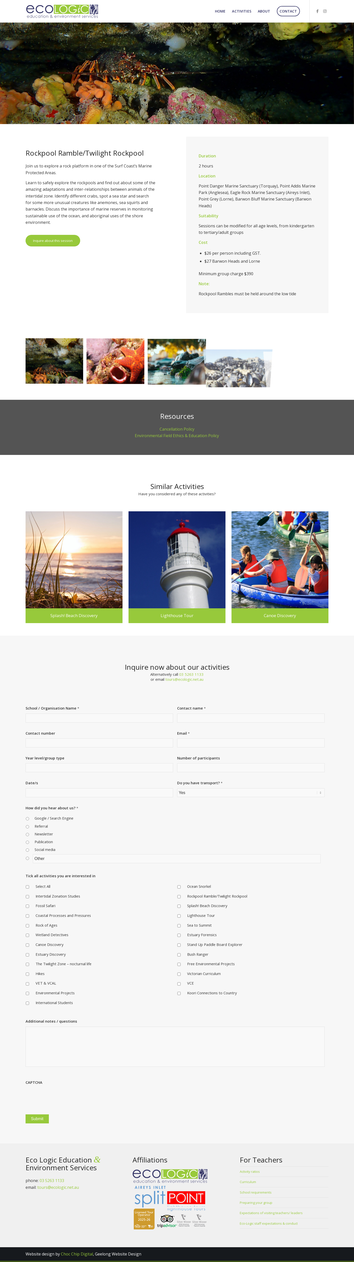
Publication (44, 841)
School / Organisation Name (52, 708)
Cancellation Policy (177, 429)
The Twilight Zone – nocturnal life (63, 963)
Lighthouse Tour (201, 915)
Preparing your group (256, 1202)
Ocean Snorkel (199, 886)
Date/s (32, 783)
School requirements (256, 1192)
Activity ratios (250, 1171)
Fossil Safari (45, 905)
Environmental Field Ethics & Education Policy (177, 435)
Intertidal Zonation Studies (58, 896)
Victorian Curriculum (204, 973)
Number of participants (198, 758)
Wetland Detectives (52, 934)
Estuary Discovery (51, 954)
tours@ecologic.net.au (184, 679)
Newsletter (44, 833)
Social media (45, 849)
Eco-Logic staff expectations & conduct (269, 1223)
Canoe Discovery (49, 944)
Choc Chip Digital (77, 1254)
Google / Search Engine (54, 818)
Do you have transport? (199, 783)
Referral (41, 826)
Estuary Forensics (202, 934)
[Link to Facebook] (317, 11)
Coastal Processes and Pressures (63, 915)
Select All (43, 886)
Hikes (40, 973)
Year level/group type (45, 758)
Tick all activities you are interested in (60, 875)
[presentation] (64, 1097)
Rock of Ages (46, 925)
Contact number (40, 733)
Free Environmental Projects (211, 963)
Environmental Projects (55, 992)
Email (183, 733)
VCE (190, 983)
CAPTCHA (34, 1082)
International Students (54, 1002)
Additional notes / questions (51, 1021)
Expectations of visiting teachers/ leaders (271, 1213)
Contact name (191, 708)
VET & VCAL (46, 983)
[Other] (177, 858)
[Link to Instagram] (325, 11)
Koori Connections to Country (212, 992)
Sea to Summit (199, 925)
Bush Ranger (197, 954)
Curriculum (248, 1182)
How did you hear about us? (52, 808)
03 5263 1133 (191, 674)
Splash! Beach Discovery (207, 905)
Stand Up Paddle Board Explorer (215, 944)
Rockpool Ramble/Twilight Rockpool (217, 896)
